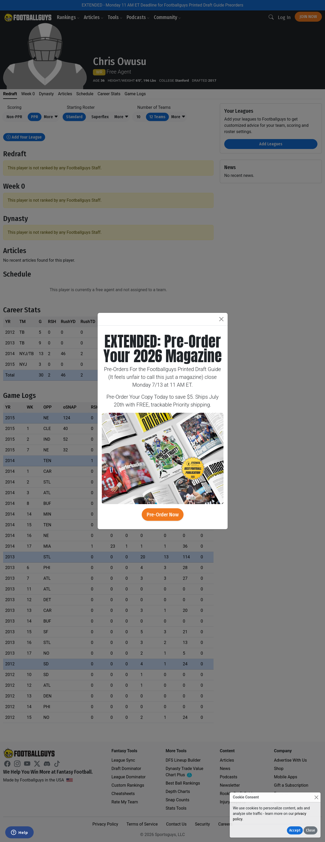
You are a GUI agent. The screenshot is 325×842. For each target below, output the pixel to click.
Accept (294, 830)
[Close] (316, 797)
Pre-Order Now (163, 514)
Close (310, 830)
